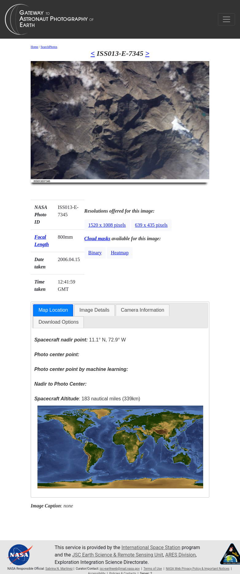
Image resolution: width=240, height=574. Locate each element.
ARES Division (180, 555)
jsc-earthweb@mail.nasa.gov (120, 568)
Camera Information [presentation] (142, 310)
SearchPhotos (49, 46)
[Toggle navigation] (226, 19)
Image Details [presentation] (94, 310)
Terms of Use (152, 568)
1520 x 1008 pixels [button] (107, 225)
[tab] (53, 310)
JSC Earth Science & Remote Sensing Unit (117, 555)
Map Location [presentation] (53, 310)
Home (34, 46)
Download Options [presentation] (58, 322)
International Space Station (151, 547)
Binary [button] (95, 252)
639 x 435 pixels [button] (151, 225)
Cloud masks (97, 238)
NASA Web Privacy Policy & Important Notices (197, 568)
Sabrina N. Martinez (59, 568)
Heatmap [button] (120, 252)
